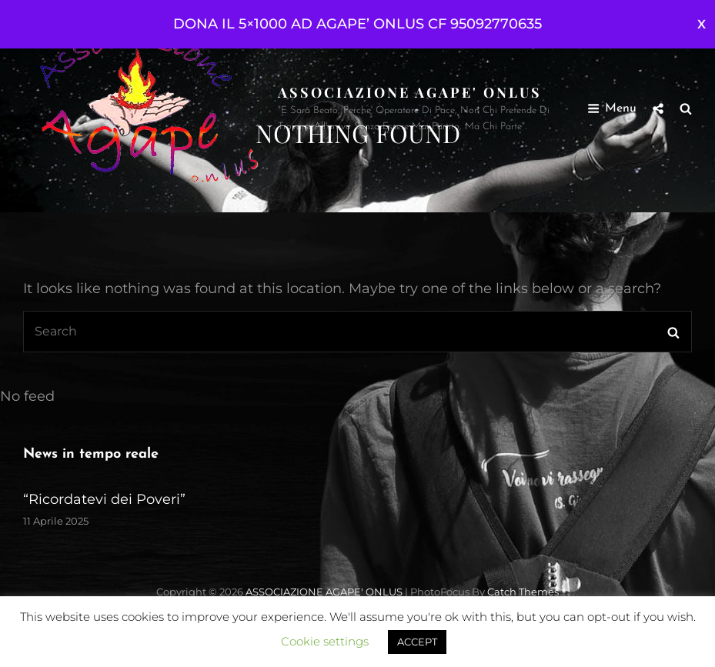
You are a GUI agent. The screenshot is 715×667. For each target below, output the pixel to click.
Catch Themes (523, 591)
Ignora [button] (701, 24)
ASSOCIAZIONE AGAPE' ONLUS (410, 92)
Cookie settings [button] (325, 641)
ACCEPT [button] (417, 641)
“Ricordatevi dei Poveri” (104, 499)
